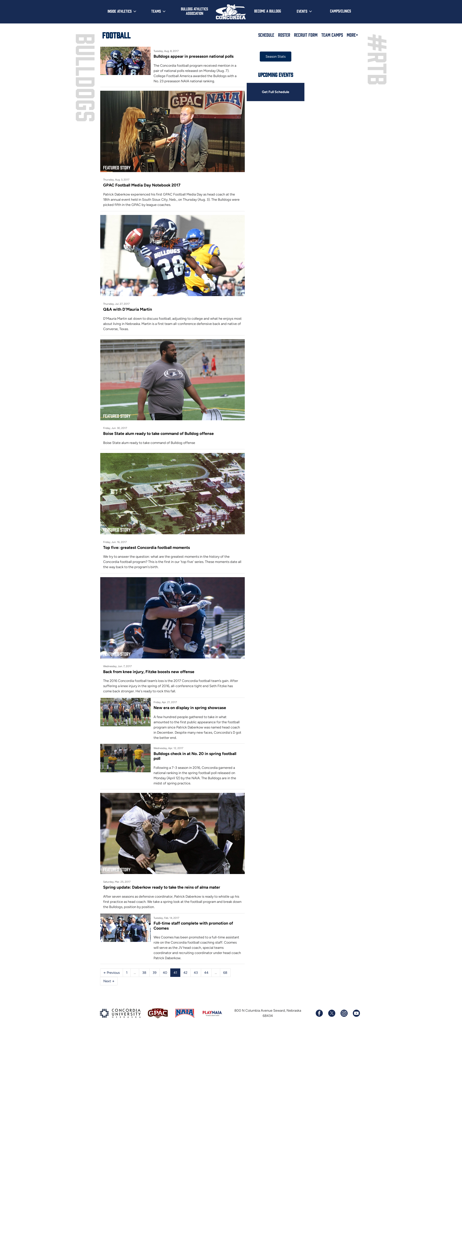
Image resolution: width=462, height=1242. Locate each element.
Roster (284, 34)
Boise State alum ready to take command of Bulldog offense (158, 432)
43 (196, 970)
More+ (352, 34)
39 (154, 970)
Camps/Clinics (340, 10)
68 (225, 970)
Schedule (266, 34)
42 (185, 970)
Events (302, 10)
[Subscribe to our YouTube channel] (356, 1011)
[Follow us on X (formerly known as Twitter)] (331, 1011)
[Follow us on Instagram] (344, 1011)
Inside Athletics (120, 10)
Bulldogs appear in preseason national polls (193, 56)
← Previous (112, 970)
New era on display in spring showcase (189, 706)
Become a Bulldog (267, 10)
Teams (156, 10)
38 (144, 970)
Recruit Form (305, 34)
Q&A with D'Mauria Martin (127, 308)
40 (165, 970)
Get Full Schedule (275, 92)
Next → (108, 979)
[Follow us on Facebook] (319, 1011)
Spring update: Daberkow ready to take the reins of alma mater (161, 885)
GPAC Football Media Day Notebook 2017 (141, 184)
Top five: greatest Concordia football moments (146, 546)
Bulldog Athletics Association (194, 11)
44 (206, 970)
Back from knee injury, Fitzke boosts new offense (148, 670)
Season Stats (275, 56)
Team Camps (332, 34)
